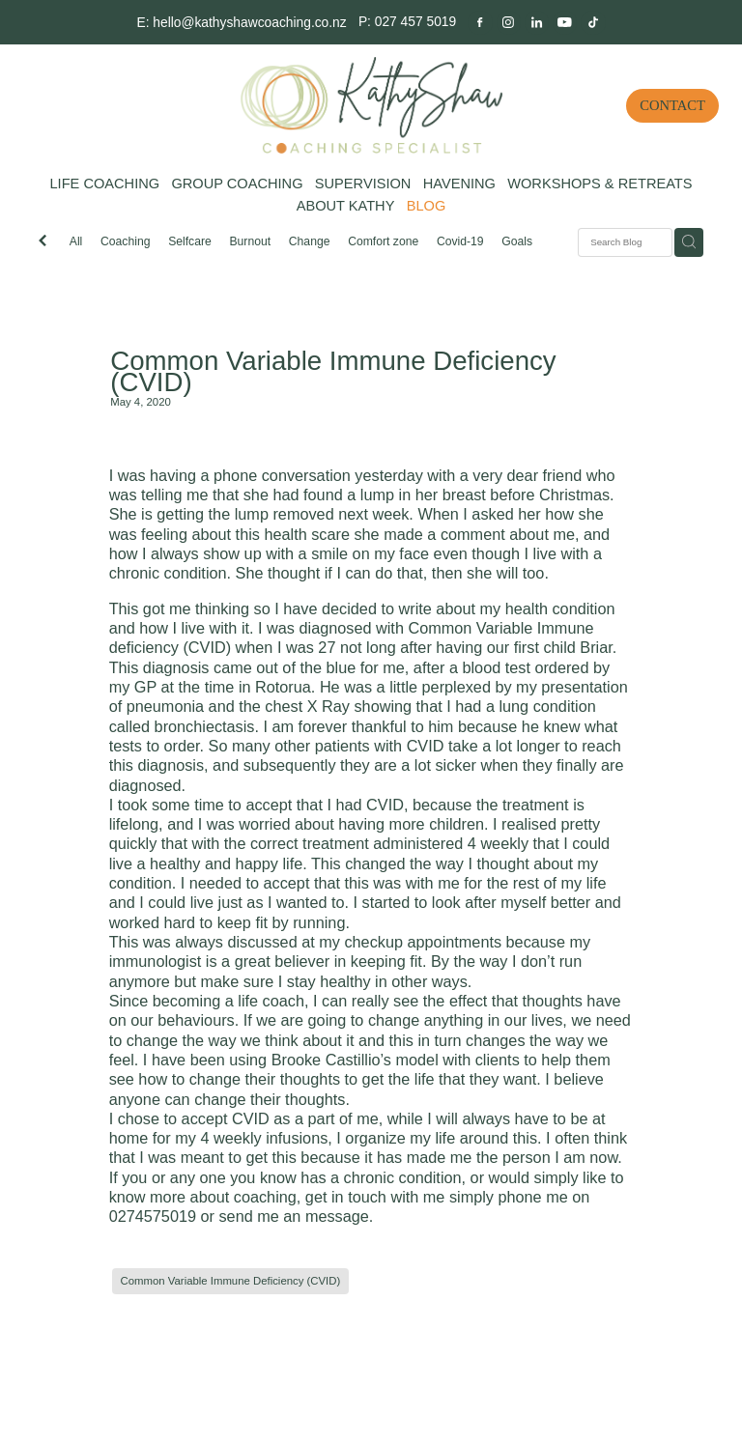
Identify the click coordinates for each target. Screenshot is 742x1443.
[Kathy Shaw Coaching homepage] (371, 105)
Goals (516, 241)
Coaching (125, 241)
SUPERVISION (363, 183)
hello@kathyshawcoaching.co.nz (249, 21)
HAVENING (459, 183)
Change (309, 241)
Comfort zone (383, 241)
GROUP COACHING (236, 183)
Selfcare (190, 241)
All (76, 241)
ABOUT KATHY (346, 205)
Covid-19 (460, 241)
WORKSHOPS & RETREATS (599, 183)
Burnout (250, 241)
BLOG (426, 205)
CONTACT (672, 105)
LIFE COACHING (104, 183)
